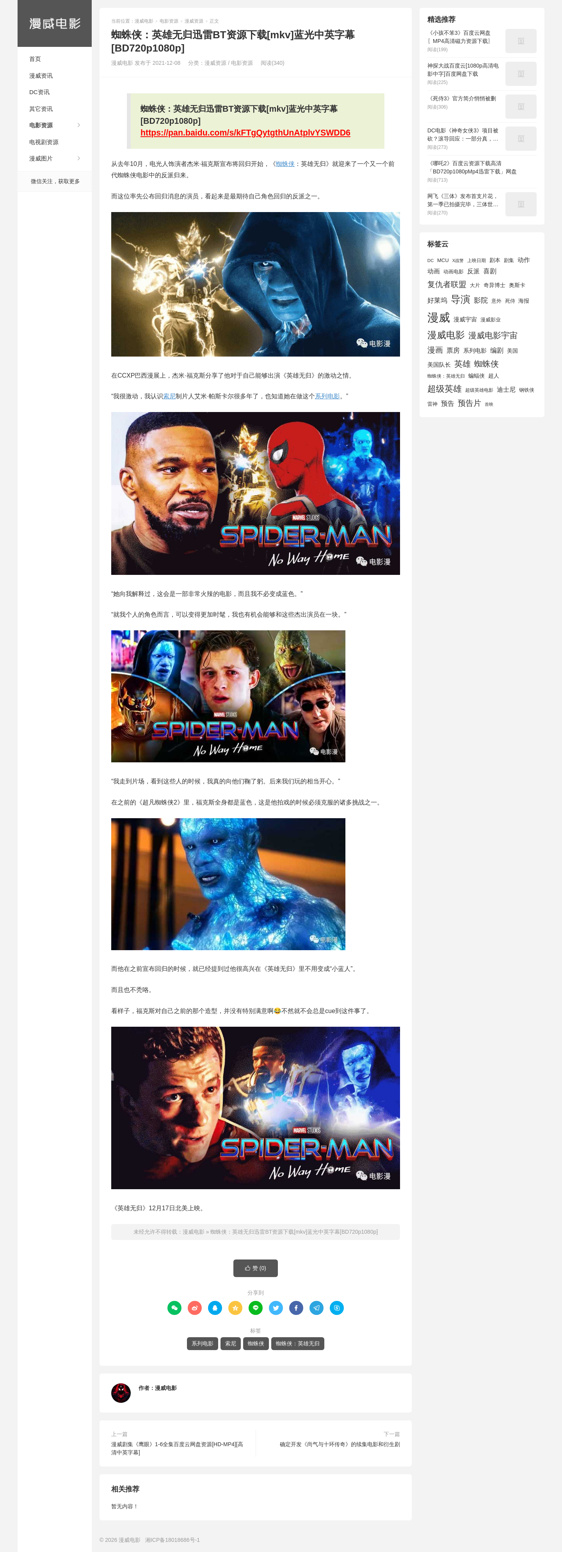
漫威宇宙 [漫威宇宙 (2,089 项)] (465, 319)
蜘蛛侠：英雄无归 (298, 1343)
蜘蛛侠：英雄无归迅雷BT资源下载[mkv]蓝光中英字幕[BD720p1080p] (294, 1232)
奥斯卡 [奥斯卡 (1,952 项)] (517, 285)
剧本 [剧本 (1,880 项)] (494, 260)
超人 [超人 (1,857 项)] (493, 376)
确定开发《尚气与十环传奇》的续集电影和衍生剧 (340, 1444)
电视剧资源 (44, 142)
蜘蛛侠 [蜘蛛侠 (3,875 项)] (486, 363)
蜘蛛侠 (285, 164)
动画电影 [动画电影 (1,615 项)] (453, 272)
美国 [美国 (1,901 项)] (512, 351)
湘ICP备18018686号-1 (172, 1540)
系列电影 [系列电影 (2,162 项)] (475, 350)
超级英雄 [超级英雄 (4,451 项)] (444, 389)
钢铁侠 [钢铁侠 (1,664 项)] (526, 390)
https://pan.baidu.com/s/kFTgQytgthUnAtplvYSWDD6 (245, 132)
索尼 (169, 396)
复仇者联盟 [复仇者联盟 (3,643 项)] (446, 284)
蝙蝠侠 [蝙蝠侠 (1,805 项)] (476, 376)
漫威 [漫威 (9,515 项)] (438, 317)
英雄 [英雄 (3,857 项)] (462, 363)
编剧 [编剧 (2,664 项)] (496, 350)
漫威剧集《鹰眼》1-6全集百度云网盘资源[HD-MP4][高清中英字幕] (177, 1448)
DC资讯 (39, 92)
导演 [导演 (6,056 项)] (460, 299)
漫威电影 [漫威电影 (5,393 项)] (446, 335)
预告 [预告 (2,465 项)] (447, 403)
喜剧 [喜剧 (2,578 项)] (489, 271)
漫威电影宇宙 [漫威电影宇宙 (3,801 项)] (493, 335)
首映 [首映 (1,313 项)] (489, 404)
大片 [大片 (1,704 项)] (475, 285)
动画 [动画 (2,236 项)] (433, 271)
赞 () (255, 1268)
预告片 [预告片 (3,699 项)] (469, 403)
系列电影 (327, 396)
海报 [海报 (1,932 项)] (523, 301)
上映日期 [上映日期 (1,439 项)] (476, 260)
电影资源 (41, 125)
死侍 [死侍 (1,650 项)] (510, 301)
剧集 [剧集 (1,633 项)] (509, 260)
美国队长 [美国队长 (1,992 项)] (439, 365)
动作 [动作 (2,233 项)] (524, 260)
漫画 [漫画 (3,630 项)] (435, 350)
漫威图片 (41, 158)
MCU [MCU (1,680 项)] (443, 260)
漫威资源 (194, 21)
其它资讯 (41, 108)
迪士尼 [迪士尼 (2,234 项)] (506, 389)
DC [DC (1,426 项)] (430, 260)
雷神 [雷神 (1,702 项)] (432, 404)
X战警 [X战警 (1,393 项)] (458, 260)
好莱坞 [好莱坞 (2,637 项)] (437, 300)
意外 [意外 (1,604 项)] (496, 301)
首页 (35, 58)
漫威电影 (55, 23)
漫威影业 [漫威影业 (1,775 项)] (490, 320)
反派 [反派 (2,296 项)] (473, 271)
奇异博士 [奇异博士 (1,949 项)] (494, 285)
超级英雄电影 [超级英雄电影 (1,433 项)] (479, 390)
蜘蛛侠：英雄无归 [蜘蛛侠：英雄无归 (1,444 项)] (446, 376)
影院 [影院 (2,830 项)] (481, 300)
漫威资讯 (41, 75)
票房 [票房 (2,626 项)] (453, 350)
